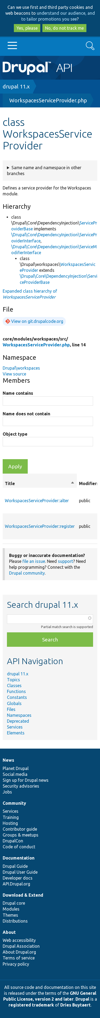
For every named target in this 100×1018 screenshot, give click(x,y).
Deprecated (18, 721)
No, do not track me (64, 28)
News (8, 760)
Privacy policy (16, 964)
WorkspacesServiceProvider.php (48, 100)
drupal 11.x (16, 86)
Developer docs (18, 878)
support (65, 561)
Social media (15, 774)
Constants (17, 697)
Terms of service (19, 957)
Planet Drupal (16, 768)
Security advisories (21, 786)
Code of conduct (19, 846)
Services (15, 727)
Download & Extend (23, 895)
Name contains (18, 393)
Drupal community (27, 573)
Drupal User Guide (20, 872)
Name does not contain (26, 413)
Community (14, 803)
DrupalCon (13, 840)
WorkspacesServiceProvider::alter (37, 500)
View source (14, 373)
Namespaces (19, 715)
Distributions (15, 921)
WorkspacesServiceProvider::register (40, 526)
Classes (14, 685)
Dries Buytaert (75, 1004)
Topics (13, 679)
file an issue (33, 561)
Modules (11, 909)
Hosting (10, 823)
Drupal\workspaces (21, 368)
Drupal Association (21, 946)
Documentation (18, 858)
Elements (16, 732)
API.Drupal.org (16, 883)
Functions (16, 691)
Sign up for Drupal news (26, 780)
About (9, 932)
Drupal (82, 999)
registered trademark (31, 1004)
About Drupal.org (19, 952)
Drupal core (14, 903)
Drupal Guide (15, 866)
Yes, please (27, 28)
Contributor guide (20, 829)
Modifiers (89, 483)
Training (11, 817)
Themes (10, 915)
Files (11, 709)
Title (40, 483)
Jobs (7, 791)
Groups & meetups (20, 835)
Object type (15, 434)
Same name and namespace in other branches (44, 170)
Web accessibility (19, 940)
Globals (14, 703)
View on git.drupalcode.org (37, 321)
